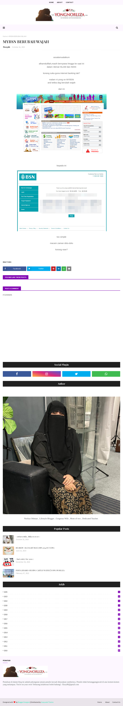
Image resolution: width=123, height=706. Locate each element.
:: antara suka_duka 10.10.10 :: (28, 536)
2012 (62, 641)
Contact (69, 2)
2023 (62, 596)
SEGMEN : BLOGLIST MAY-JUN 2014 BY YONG (35, 548)
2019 (62, 610)
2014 (62, 632)
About (60, 2)
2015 (62, 628)
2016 (62, 623)
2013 (62, 637)
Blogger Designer (24, 702)
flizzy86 (6, 47)
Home (51, 2)
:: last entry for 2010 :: (25, 559)
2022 (62, 601)
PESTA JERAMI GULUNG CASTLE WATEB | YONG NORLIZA (40, 570)
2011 (62, 646)
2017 (62, 619)
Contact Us (116, 702)
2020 (62, 605)
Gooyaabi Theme (47, 702)
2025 (62, 592)
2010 (62, 650)
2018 (62, 614)
